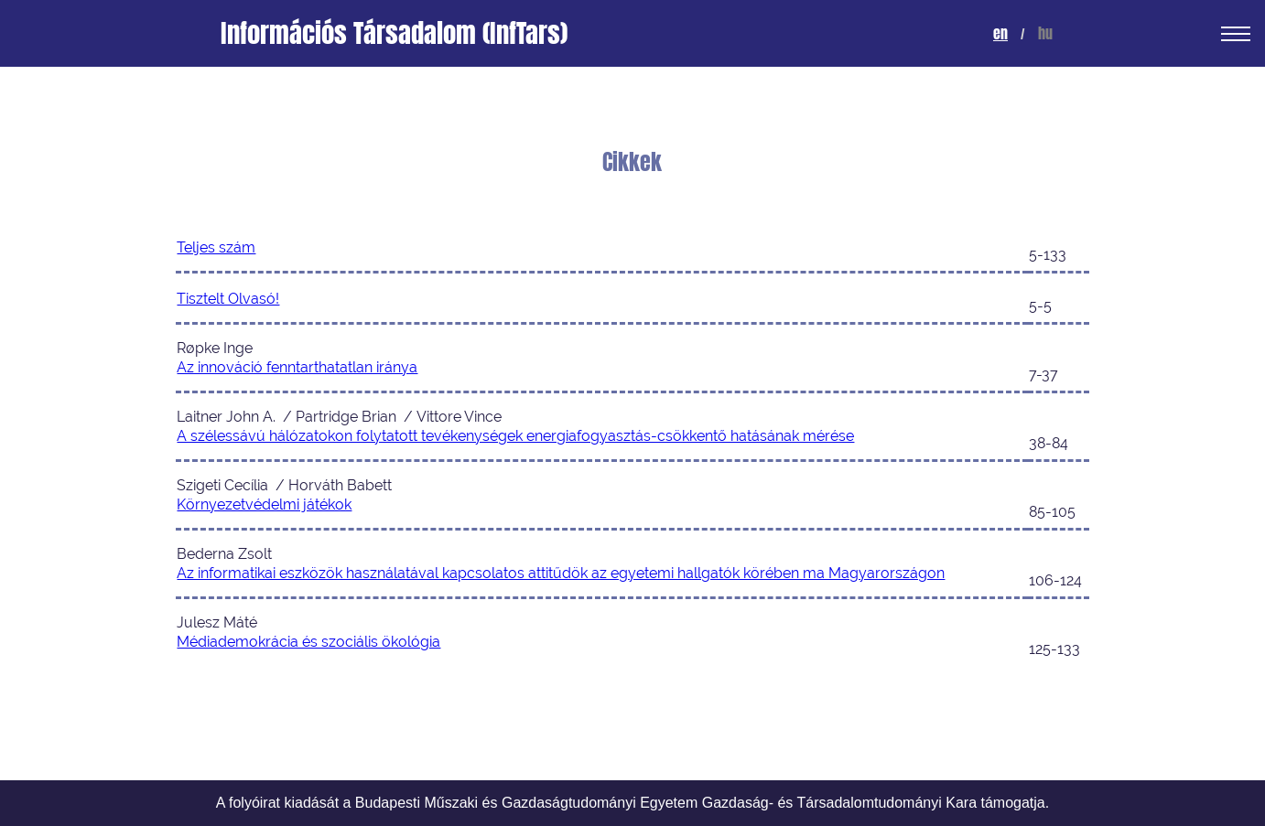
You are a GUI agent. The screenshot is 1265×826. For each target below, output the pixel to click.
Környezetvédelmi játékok (264, 504)
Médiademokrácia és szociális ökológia (308, 641)
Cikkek (632, 162)
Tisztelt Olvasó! (228, 298)
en (1000, 33)
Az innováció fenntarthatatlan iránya (297, 367)
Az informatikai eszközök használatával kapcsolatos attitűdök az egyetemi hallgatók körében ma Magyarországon (561, 573)
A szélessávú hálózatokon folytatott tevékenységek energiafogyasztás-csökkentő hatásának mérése (515, 436)
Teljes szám (216, 247)
